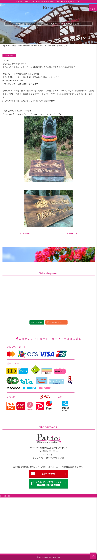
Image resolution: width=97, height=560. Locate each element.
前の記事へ (27, 233)
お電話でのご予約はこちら (49, 483)
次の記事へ (70, 233)
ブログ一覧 (11, 46)
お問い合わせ (49, 474)
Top (3, 46)
